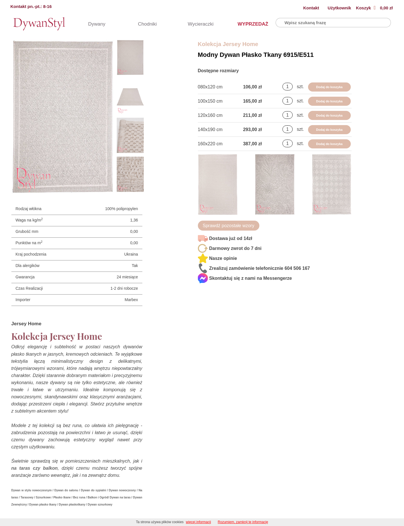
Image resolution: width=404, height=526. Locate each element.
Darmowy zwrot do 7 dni (235, 248)
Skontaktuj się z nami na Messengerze (250, 278)
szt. (300, 86)
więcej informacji (198, 522)
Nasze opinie (223, 258)
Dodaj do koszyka (329, 87)
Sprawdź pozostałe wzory (228, 225)
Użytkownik (339, 7)
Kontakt (311, 7)
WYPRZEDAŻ (248, 24)
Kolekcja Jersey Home (228, 44)
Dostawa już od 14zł (230, 238)
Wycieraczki (198, 24)
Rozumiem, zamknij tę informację (243, 522)
